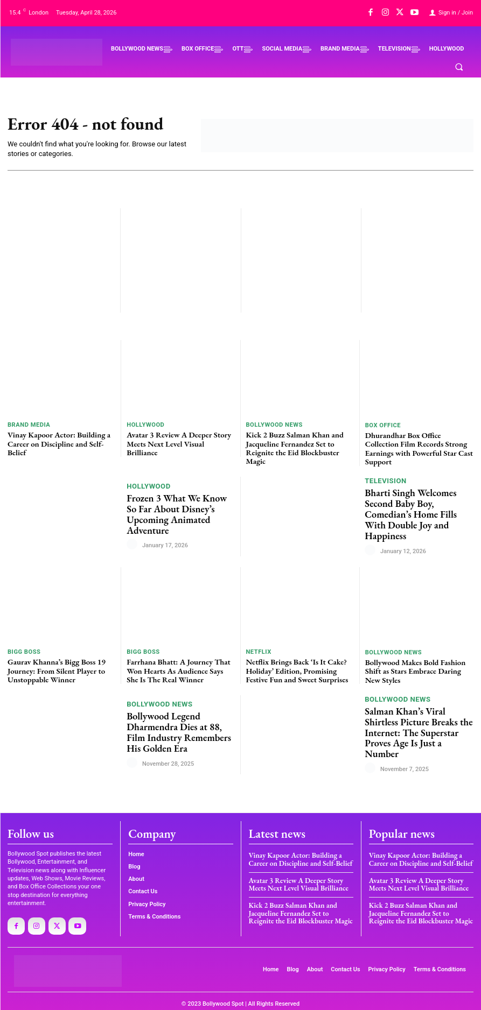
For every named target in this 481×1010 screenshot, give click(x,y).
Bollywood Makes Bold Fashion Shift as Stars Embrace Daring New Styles (418, 667)
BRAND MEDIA (29, 425)
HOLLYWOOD (145, 425)
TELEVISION (385, 485)
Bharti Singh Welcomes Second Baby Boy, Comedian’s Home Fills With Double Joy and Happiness (419, 512)
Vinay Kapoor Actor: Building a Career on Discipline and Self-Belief (56, 442)
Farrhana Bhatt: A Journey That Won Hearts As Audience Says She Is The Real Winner (179, 667)
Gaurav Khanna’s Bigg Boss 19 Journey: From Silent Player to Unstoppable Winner (54, 667)
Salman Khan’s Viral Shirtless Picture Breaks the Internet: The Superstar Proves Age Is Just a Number (418, 728)
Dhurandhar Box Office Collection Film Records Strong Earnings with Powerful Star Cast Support (419, 443)
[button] (459, 66)
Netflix (258, 649)
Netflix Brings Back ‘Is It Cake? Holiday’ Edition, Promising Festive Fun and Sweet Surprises (294, 667)
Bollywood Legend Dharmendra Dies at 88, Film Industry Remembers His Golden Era (176, 728)
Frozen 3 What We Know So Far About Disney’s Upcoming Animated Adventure (179, 511)
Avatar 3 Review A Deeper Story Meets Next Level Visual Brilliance (179, 438)
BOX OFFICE (382, 425)
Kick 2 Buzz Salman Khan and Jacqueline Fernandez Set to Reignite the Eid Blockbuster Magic (292, 446)
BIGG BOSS (24, 649)
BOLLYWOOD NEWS (274, 425)
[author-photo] (134, 541)
